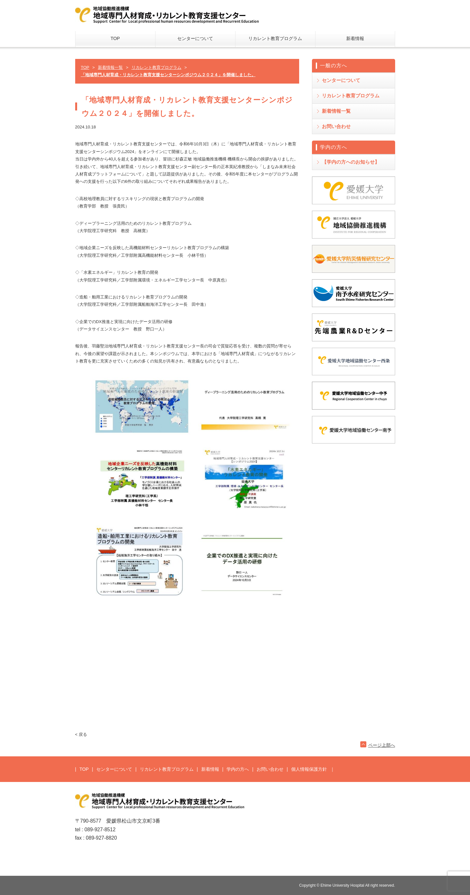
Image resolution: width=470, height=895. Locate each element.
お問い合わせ (336, 126)
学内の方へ (238, 769)
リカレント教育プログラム (275, 38)
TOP (115, 38)
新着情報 (355, 38)
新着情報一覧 (336, 111)
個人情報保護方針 (309, 769)
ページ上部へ (381, 745)
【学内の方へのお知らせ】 (350, 162)
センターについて (195, 38)
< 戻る (81, 734)
